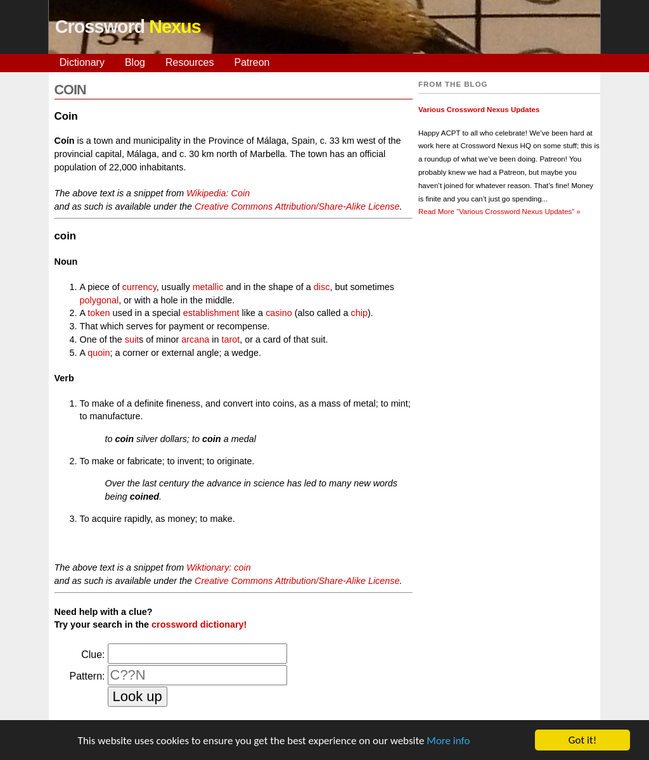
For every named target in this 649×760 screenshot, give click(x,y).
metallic (208, 287)
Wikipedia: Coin (218, 193)
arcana (195, 339)
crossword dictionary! (199, 624)
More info (448, 740)
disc (322, 287)
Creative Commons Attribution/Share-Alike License (297, 206)
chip (359, 313)
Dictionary (82, 62)
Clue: (93, 654)
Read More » (499, 211)
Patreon (251, 62)
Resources (189, 62)
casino (279, 313)
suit (132, 339)
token (98, 313)
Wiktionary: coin (218, 567)
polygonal (99, 300)
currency (139, 287)
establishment (211, 313)
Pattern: (87, 676)
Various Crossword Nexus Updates (478, 109)
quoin (98, 353)
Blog (135, 62)
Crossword (128, 26)
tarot (231, 339)
